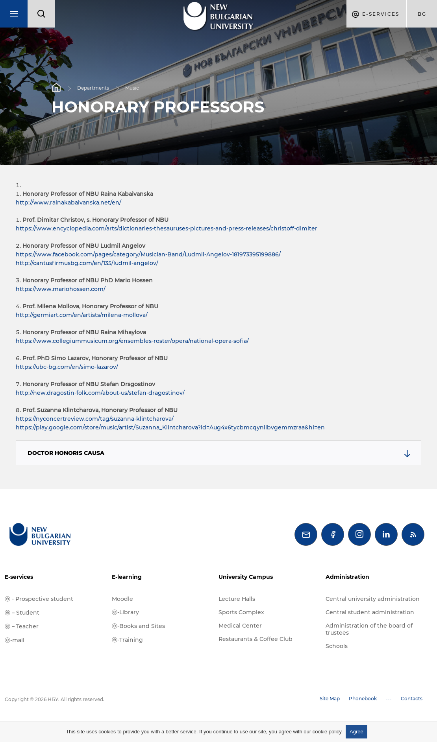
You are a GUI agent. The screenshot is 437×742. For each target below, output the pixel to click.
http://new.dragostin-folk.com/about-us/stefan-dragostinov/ (100, 392)
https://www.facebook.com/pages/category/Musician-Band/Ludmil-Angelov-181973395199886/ (148, 254)
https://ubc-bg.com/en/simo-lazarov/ (67, 366)
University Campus (245, 576)
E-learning (127, 576)
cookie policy (327, 732)
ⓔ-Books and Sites (138, 626)
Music (132, 87)
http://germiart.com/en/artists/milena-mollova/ (82, 315)
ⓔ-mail (14, 640)
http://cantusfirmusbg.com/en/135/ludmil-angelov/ (87, 263)
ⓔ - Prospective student (39, 598)
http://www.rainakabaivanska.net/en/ (68, 202)
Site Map (330, 698)
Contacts (411, 698)
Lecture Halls (236, 598)
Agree (356, 732)
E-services (19, 576)
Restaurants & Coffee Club (255, 639)
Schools (337, 646)
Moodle (122, 598)
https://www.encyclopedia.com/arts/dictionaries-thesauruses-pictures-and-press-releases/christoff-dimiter (166, 228)
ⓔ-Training (127, 639)
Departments (93, 87)
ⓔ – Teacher (22, 626)
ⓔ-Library (125, 612)
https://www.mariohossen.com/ (61, 289)
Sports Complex (241, 612)
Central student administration (370, 612)
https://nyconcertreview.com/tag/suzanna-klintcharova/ (95, 418)
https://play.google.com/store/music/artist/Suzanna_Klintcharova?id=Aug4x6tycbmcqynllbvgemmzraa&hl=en (170, 427)
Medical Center (240, 625)
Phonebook (363, 698)
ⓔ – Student (22, 612)
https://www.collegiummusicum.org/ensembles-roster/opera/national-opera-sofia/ (132, 340)
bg (422, 14)
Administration (347, 576)
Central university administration (373, 598)
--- (389, 698)
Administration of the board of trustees (369, 629)
